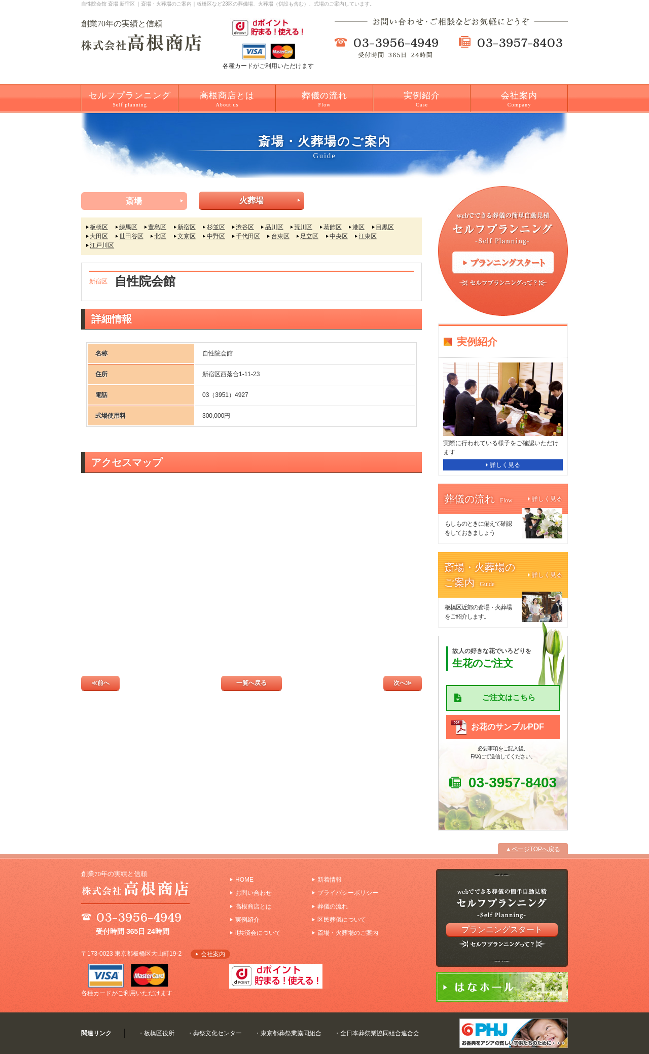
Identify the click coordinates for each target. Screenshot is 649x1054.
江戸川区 (102, 245)
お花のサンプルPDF (507, 726)
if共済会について (258, 932)
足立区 (309, 236)
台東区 (280, 236)
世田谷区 (131, 236)
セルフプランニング (130, 99)
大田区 (99, 236)
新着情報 (329, 879)
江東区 (367, 236)
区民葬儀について (341, 919)
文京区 (186, 236)
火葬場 (251, 200)
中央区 (339, 236)
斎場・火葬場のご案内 (347, 932)
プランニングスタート (502, 929)
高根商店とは (227, 99)
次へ (399, 682)
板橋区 (99, 227)
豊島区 (157, 227)
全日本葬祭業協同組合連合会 (379, 1033)
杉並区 (216, 227)
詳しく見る (505, 464)
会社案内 (519, 99)
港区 (358, 227)
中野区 (216, 236)
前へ (103, 682)
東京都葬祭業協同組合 (291, 1033)
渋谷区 (245, 227)
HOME (244, 879)
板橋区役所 (159, 1033)
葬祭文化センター (217, 1033)
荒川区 (303, 227)
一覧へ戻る (251, 682)
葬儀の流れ (324, 99)
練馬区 (128, 227)
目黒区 (385, 227)
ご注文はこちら (508, 697)
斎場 (134, 201)
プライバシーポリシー (347, 892)
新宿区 (186, 227)
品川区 (274, 227)
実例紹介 (422, 99)
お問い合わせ (253, 892)
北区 (160, 236)
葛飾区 (332, 227)
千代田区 (248, 236)
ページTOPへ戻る (536, 849)
